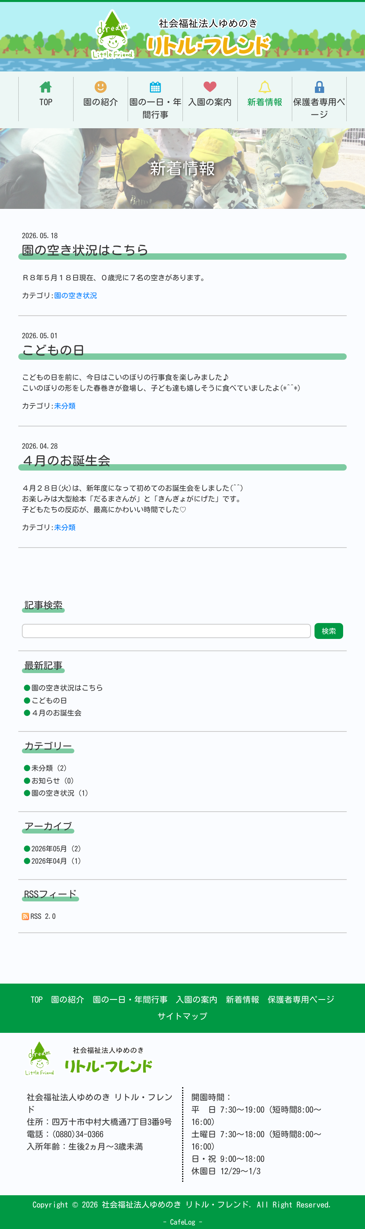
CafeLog (182, 1221)
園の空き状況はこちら (67, 687)
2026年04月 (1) (56, 860)
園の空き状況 (75, 295)
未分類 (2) (49, 768)
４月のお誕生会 (56, 712)
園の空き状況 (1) (60, 793)
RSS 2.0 (39, 916)
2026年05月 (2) (56, 848)
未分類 (65, 405)
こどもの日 (49, 700)
